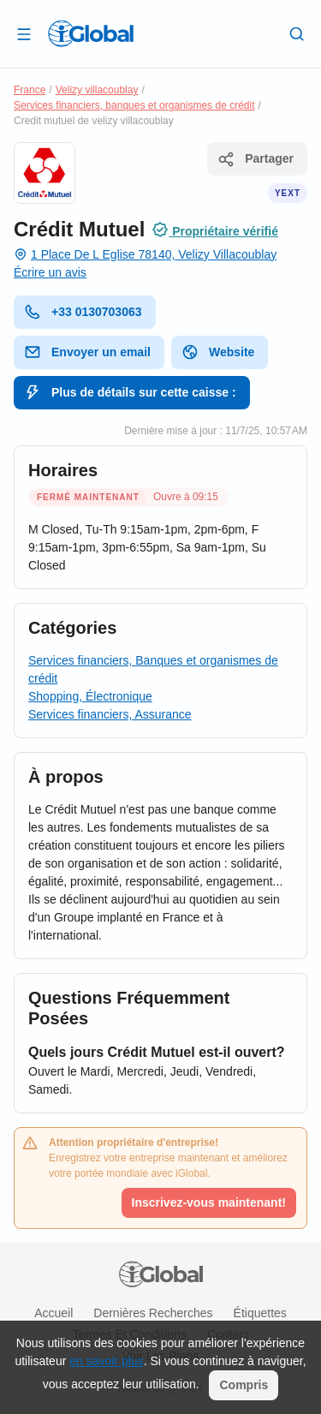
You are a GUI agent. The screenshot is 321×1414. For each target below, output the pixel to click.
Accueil (53, 1313)
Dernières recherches (152, 1313)
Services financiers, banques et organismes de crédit (134, 105)
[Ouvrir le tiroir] (24, 33)
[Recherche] (297, 33)
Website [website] (217, 352)
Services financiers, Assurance (110, 714)
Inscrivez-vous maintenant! (209, 1202)
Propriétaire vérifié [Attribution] (215, 229)
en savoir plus (106, 1361)
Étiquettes (260, 1313)
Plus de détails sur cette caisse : (130, 392)
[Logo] (91, 33)
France (29, 90)
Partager (255, 159)
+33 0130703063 (83, 311)
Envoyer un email (87, 352)
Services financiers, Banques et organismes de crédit (153, 669)
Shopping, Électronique (90, 696)
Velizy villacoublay (97, 90)
